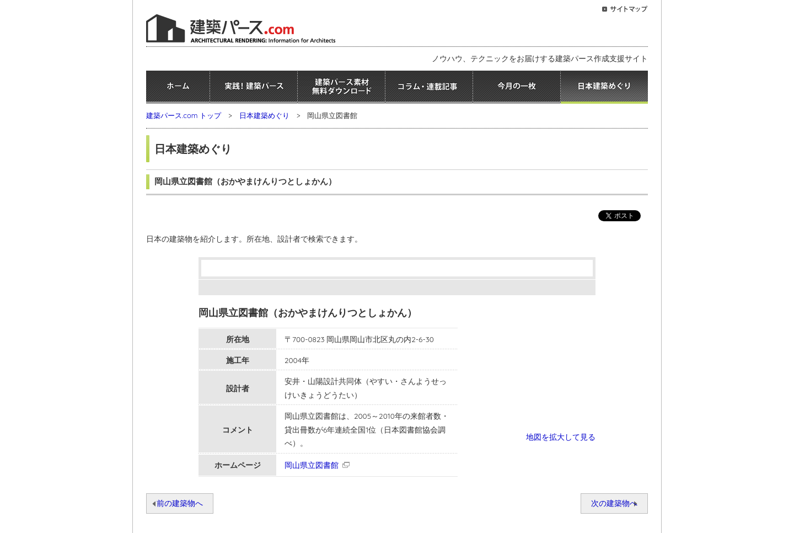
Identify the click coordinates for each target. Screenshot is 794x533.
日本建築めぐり (604, 87)
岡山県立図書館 (312, 465)
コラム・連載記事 (429, 87)
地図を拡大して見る (561, 436)
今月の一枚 (516, 87)
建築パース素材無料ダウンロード (341, 87)
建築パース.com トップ (183, 115)
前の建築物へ (180, 503)
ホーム (178, 87)
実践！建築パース (253, 87)
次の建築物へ (614, 503)
